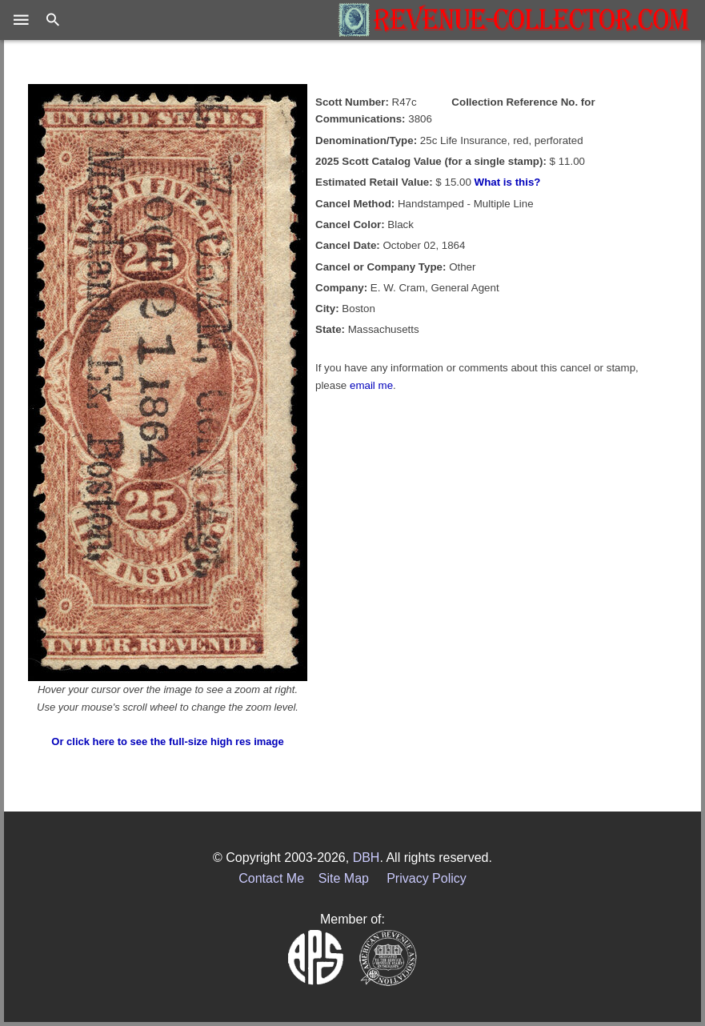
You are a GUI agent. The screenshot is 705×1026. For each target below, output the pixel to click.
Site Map (343, 878)
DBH (366, 857)
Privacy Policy (427, 878)
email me (371, 385)
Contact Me (271, 878)
